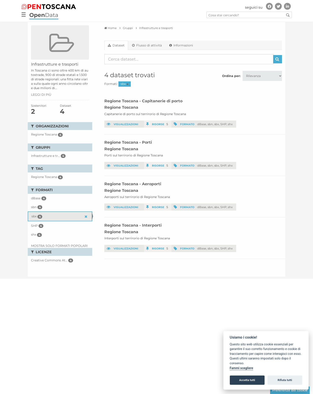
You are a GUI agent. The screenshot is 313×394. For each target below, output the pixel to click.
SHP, (223, 124)
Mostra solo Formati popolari (59, 246)
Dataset (116, 45)
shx (230, 124)
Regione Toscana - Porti (128, 142)
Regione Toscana (121, 107)
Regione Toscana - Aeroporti (132, 183)
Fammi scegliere (241, 368)
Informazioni (181, 45)
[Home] (110, 28)
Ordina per (231, 76)
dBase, (202, 124)
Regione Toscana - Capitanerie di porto (143, 101)
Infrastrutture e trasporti (156, 28)
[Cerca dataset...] (189, 59)
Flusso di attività (147, 45)
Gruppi (128, 28)
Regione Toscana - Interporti (133, 225)
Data (43, 15)
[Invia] (277, 59)
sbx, (217, 124)
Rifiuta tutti (285, 380)
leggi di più (41, 95)
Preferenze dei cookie (289, 390)
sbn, (211, 124)
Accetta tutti (247, 380)
